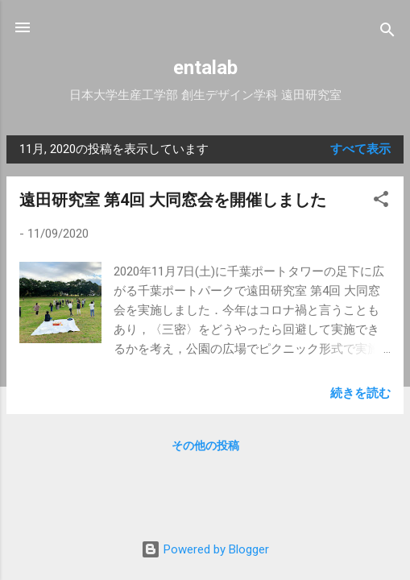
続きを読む (360, 393)
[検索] (387, 32)
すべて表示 (360, 149)
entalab (205, 67)
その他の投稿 (205, 445)
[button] (381, 201)
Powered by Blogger (205, 549)
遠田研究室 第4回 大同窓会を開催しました (172, 199)
